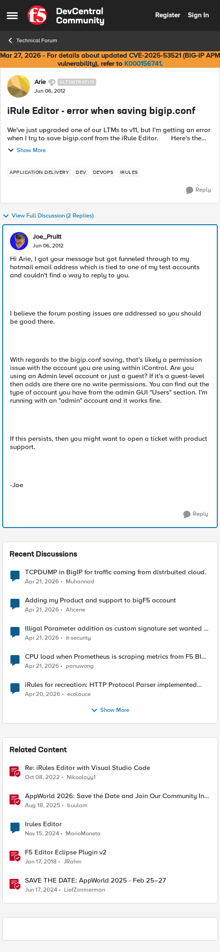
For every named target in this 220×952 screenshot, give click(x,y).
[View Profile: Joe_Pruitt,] (19, 241)
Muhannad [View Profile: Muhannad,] (80, 581)
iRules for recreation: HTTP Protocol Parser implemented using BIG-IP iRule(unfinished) (111, 685)
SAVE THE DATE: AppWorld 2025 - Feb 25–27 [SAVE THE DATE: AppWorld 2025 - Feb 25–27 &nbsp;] (95, 880)
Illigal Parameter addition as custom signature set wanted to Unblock (117, 628)
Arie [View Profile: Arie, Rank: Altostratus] (40, 82)
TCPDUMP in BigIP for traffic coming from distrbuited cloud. (115, 572)
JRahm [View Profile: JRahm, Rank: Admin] (73, 861)
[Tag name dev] (80, 173)
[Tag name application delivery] (39, 173)
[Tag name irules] (129, 173)
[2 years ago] (41, 890)
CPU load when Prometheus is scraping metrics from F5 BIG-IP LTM (117, 657)
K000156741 (142, 63)
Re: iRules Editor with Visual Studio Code (87, 768)
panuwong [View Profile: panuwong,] (80, 666)
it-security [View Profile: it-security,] (78, 638)
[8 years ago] (41, 862)
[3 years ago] (42, 777)
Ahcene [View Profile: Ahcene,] (75, 610)
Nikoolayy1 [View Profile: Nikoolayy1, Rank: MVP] (81, 777)
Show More (26, 150)
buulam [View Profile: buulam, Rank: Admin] (77, 805)
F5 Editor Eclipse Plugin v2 (66, 852)
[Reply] (198, 190)
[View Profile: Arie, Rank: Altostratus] (18, 86)
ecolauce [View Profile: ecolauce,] (79, 694)
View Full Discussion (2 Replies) (47, 216)
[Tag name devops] (103, 173)
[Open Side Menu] (12, 15)
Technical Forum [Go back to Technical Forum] (32, 40)
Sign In (198, 15)
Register (167, 15)
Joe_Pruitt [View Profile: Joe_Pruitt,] (47, 237)
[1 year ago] (42, 834)
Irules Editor (43, 824)
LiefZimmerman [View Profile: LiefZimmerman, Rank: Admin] (84, 890)
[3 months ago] (42, 581)
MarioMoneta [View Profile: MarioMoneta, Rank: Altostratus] (83, 833)
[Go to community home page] (65, 15)
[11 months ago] (42, 805)
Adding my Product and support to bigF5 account (100, 600)
